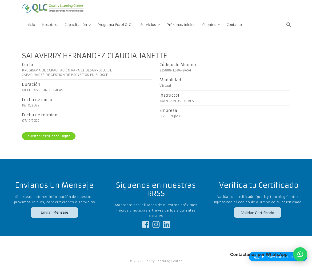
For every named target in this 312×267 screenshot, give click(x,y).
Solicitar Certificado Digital (49, 136)
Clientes (209, 25)
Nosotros (50, 25)
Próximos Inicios (181, 25)
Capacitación (76, 25)
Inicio (30, 25)
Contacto (234, 25)
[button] (300, 254)
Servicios (148, 25)
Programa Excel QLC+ (115, 25)
